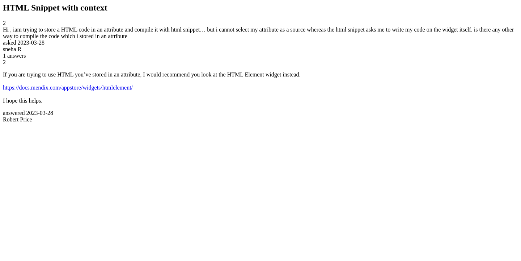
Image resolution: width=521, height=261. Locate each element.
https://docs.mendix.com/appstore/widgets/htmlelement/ (68, 87)
